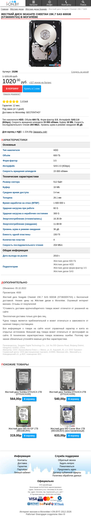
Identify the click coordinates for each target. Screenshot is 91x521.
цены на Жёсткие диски (37, 300)
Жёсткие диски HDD (63, 264)
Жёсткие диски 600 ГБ (64, 261)
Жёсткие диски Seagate (36, 9)
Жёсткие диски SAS (63, 271)
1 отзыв (24, 101)
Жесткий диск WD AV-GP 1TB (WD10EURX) (23, 430)
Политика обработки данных (66, 475)
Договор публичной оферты (67, 472)
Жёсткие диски (17, 9)
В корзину (12, 88)
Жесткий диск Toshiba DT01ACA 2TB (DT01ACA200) (67, 393)
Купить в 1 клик (32, 88)
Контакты (22, 460)
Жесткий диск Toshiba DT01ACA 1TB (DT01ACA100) (23, 393)
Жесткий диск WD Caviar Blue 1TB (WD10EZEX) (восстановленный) (67, 430)
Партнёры (22, 469)
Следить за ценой (80, 72)
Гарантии (22, 466)
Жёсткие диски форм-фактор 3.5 (69, 268)
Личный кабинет (22, 472)
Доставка (22, 463)
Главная (4, 9)
